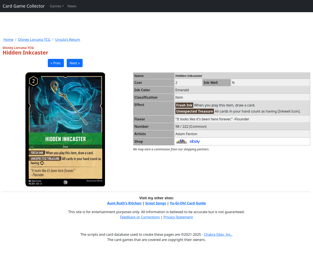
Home (8, 39)
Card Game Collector (24, 6)
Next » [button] (75, 63)
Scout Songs (155, 203)
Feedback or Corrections (140, 217)
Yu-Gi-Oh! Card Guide (188, 203)
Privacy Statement (178, 217)
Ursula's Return (67, 39)
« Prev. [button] (56, 63)
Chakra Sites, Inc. (218, 234)
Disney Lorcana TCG (34, 39)
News (71, 6)
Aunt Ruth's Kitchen (124, 203)
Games (55, 6)
